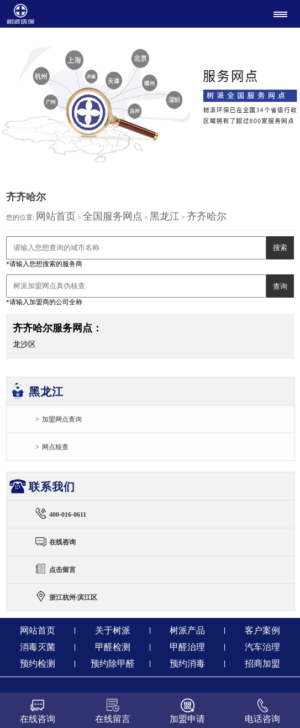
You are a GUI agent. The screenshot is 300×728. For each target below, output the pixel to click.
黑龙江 (165, 216)
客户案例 (262, 630)
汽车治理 (262, 647)
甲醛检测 (112, 647)
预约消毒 (187, 663)
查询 (280, 286)
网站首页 (56, 216)
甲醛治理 (187, 647)
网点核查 (55, 447)
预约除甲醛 (113, 663)
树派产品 (187, 630)
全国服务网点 (113, 216)
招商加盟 (262, 663)
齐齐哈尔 (207, 216)
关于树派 (112, 630)
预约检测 (37, 663)
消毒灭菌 (37, 647)
